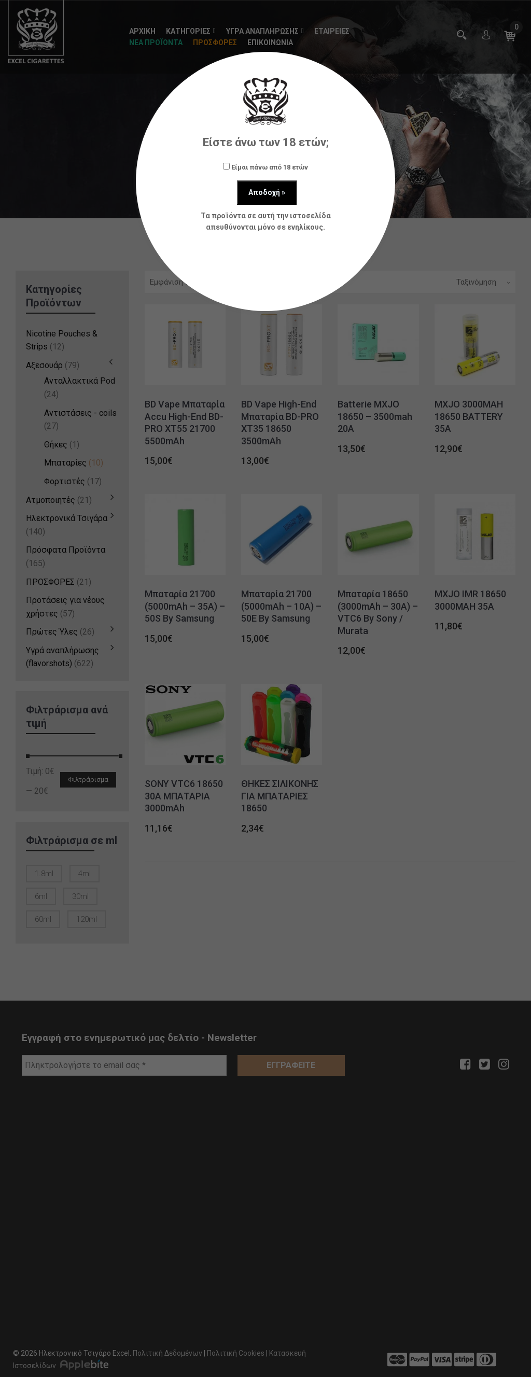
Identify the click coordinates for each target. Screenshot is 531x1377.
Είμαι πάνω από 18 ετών (265, 167)
